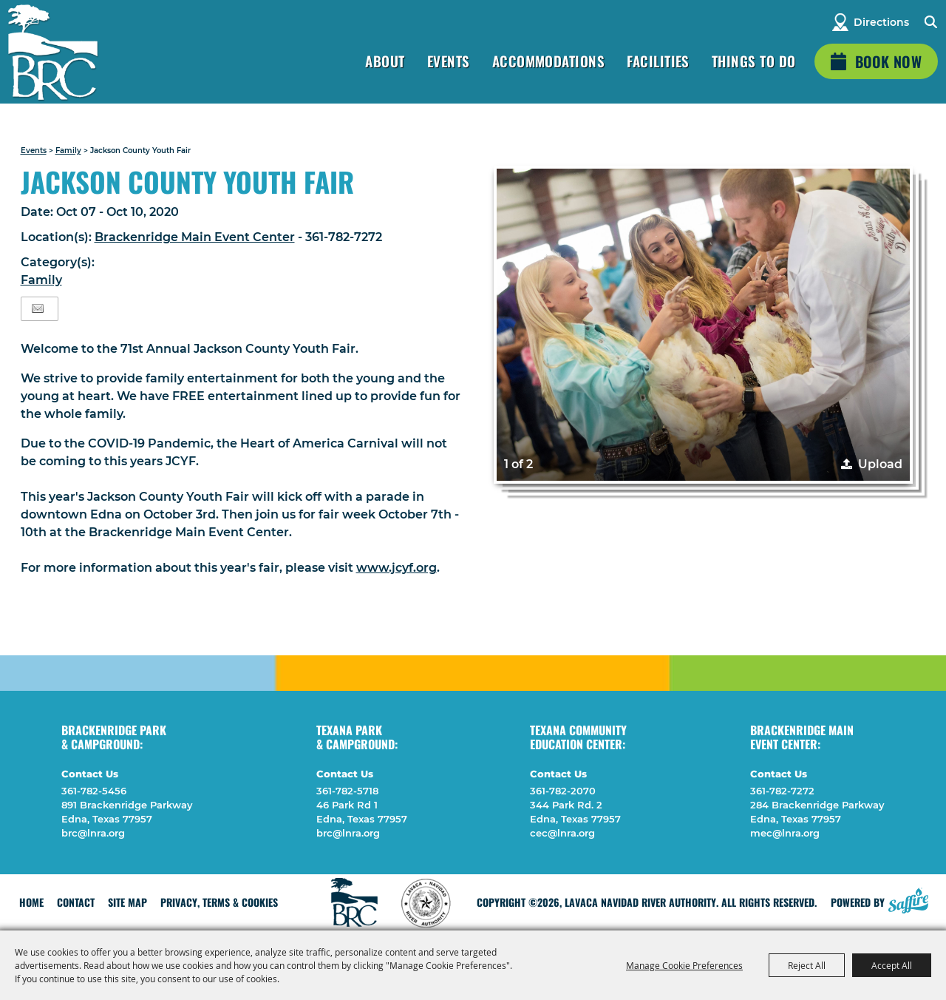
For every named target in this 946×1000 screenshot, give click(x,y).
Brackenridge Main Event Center (195, 237)
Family (68, 150)
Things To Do (754, 60)
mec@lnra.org (785, 833)
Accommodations (548, 60)
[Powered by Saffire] (908, 898)
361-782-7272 (782, 791)
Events (448, 60)
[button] (703, 325)
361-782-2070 (563, 791)
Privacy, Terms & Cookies (219, 902)
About (384, 60)
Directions (881, 22)
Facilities (658, 60)
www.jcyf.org (396, 568)
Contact (76, 902)
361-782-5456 (93, 791)
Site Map (127, 902)
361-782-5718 (347, 791)
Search (930, 22)
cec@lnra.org (562, 833)
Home (31, 902)
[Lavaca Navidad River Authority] (52, 52)
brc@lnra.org (93, 833)
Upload (880, 464)
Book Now (888, 61)
